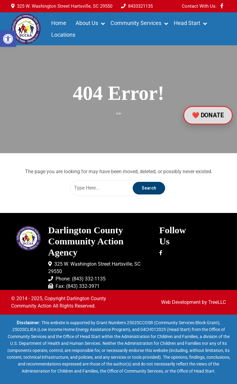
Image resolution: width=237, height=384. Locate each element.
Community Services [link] (135, 23)
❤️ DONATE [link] (208, 115)
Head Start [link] (187, 23)
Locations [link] (63, 34)
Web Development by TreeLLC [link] (193, 302)
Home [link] (58, 23)
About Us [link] (87, 23)
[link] (8, 39)
